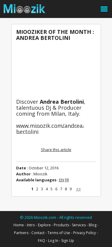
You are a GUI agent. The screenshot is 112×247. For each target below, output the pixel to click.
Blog (92, 225)
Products (61, 225)
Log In (53, 240)
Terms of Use (58, 232)
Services (79, 225)
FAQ (41, 240)
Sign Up (67, 240)
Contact (38, 232)
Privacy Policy (84, 232)
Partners (21, 232)
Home (18, 225)
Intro (31, 225)
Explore (44, 225)
